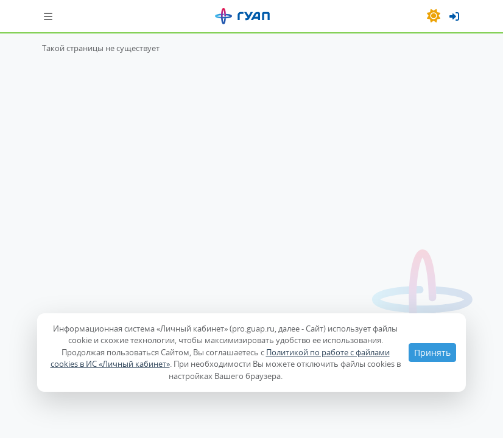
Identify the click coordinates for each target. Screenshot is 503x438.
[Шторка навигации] (48, 16)
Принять (432, 352)
